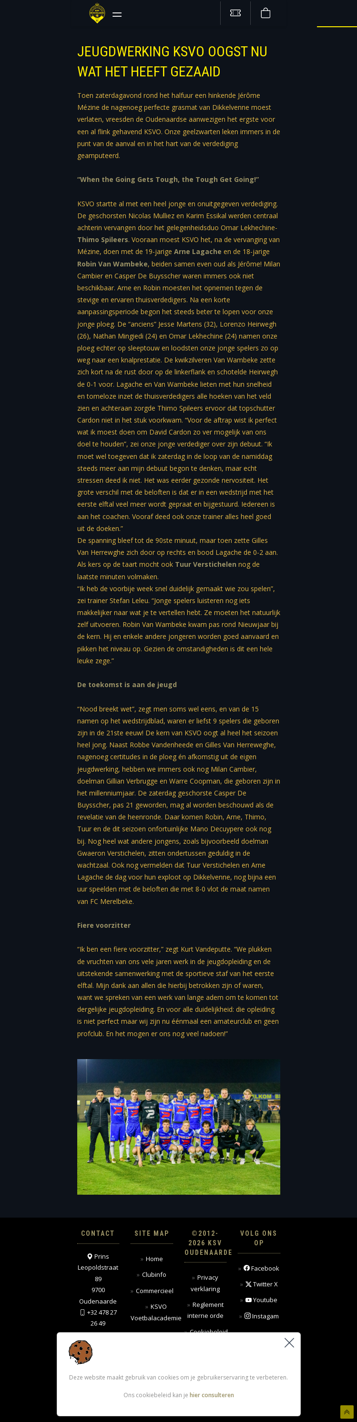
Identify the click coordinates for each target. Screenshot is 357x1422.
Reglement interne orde (205, 1310)
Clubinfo (154, 1274)
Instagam (262, 1316)
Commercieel (154, 1290)
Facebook (261, 1268)
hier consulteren (212, 1395)
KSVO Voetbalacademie (156, 1312)
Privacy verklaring (205, 1283)
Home (154, 1258)
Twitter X (261, 1284)
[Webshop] (265, 13)
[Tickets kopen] (235, 13)
